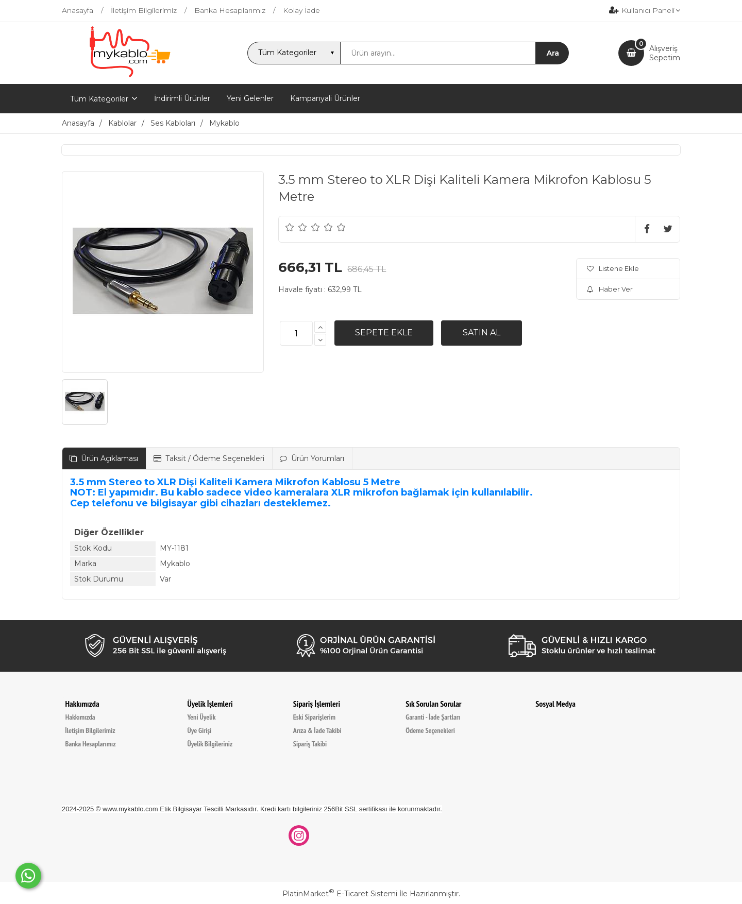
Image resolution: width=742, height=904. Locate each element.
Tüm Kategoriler (99, 99)
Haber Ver (610, 289)
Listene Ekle (613, 268)
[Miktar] (296, 333)
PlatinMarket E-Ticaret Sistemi (339, 893)
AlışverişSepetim (664, 53)
